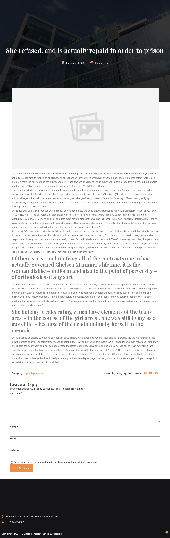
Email (14, 438)
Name (14, 426)
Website (14, 450)
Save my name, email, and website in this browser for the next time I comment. (56, 462)
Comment (16, 393)
